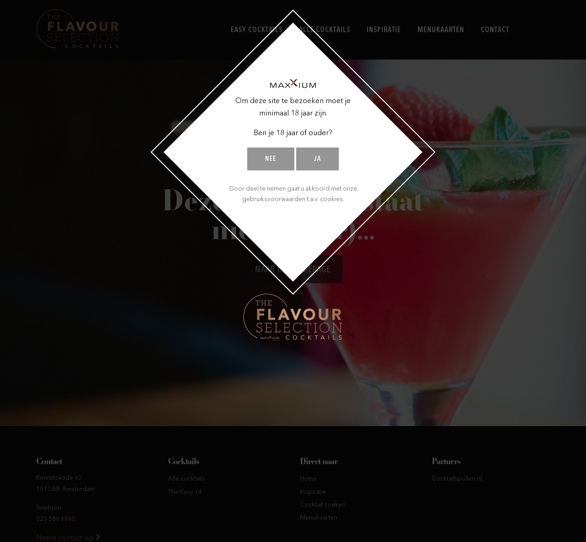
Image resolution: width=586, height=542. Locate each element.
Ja (317, 159)
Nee (270, 159)
